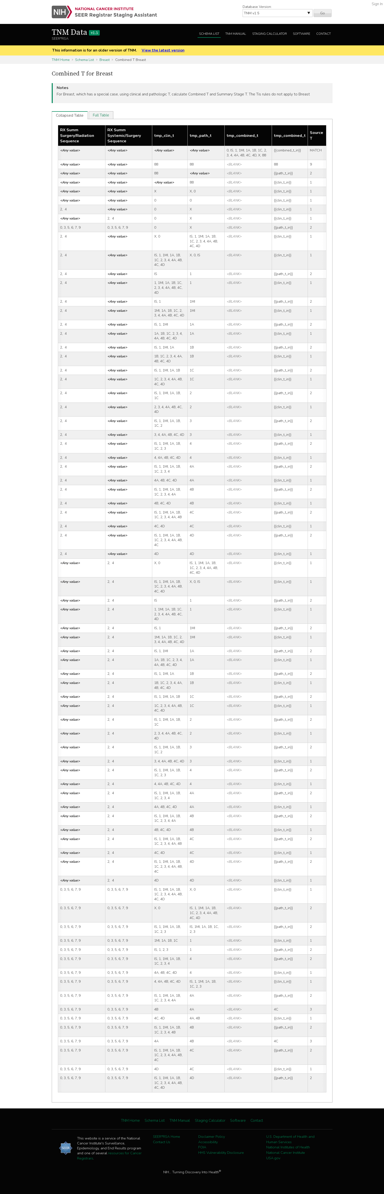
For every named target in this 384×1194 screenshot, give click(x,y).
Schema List (209, 34)
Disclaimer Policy (211, 1136)
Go (322, 13)
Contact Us (161, 1141)
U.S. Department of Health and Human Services (290, 1139)
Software (301, 34)
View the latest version (163, 50)
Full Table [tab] (101, 115)
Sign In (377, 4)
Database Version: (257, 6)
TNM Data (76, 32)
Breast (105, 59)
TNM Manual (235, 34)
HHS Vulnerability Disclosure (221, 1152)
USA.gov (273, 1158)
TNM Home (61, 59)
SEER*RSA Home (166, 1136)
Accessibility (208, 1141)
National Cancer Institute (285, 1152)
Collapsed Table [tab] (69, 115)
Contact (323, 34)
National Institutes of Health (288, 1147)
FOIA (202, 1147)
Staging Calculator (269, 34)
